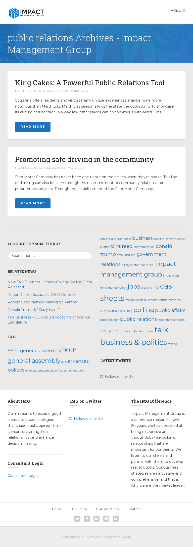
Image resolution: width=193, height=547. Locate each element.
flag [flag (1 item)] (127, 255)
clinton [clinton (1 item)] (104, 247)
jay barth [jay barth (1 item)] (121, 287)
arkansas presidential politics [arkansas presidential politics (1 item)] (44, 370)
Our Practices (107, 509)
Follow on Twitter (120, 376)
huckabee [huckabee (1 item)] (146, 265)
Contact (134, 509)
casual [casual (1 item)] (181, 239)
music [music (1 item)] (163, 300)
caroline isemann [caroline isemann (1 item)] (165, 239)
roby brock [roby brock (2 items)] (113, 331)
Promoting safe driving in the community (84, 159)
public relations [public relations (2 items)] (138, 319)
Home (57, 509)
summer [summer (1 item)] (148, 331)
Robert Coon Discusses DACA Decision (42, 294)
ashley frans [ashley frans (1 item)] (108, 239)
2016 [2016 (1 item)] (64, 361)
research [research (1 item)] (163, 320)
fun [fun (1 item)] (133, 255)
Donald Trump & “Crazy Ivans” (34, 309)
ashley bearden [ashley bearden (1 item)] (74, 370)
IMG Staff (83, 91)
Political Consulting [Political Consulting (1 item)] (119, 311)
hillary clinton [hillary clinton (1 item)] (130, 265)
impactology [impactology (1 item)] (171, 275)
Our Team (78, 509)
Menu (177, 11)
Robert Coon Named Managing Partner (43, 302)
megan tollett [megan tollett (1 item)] (134, 300)
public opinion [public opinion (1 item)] (109, 320)
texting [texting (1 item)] (172, 344)
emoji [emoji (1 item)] (120, 255)
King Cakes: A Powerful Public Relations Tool (90, 82)
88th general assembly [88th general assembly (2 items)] (34, 350)
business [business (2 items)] (142, 238)
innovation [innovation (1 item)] (107, 287)
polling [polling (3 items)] (143, 309)
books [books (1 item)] (127, 239)
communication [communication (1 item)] (144, 247)
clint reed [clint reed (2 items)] (121, 246)
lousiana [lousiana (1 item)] (146, 287)
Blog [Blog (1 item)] (120, 239)
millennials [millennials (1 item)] (151, 300)
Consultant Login (23, 475)
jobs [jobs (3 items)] (134, 286)
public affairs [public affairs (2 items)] (170, 310)
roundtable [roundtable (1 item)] (134, 331)
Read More (33, 126)
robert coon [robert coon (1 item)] (177, 320)
